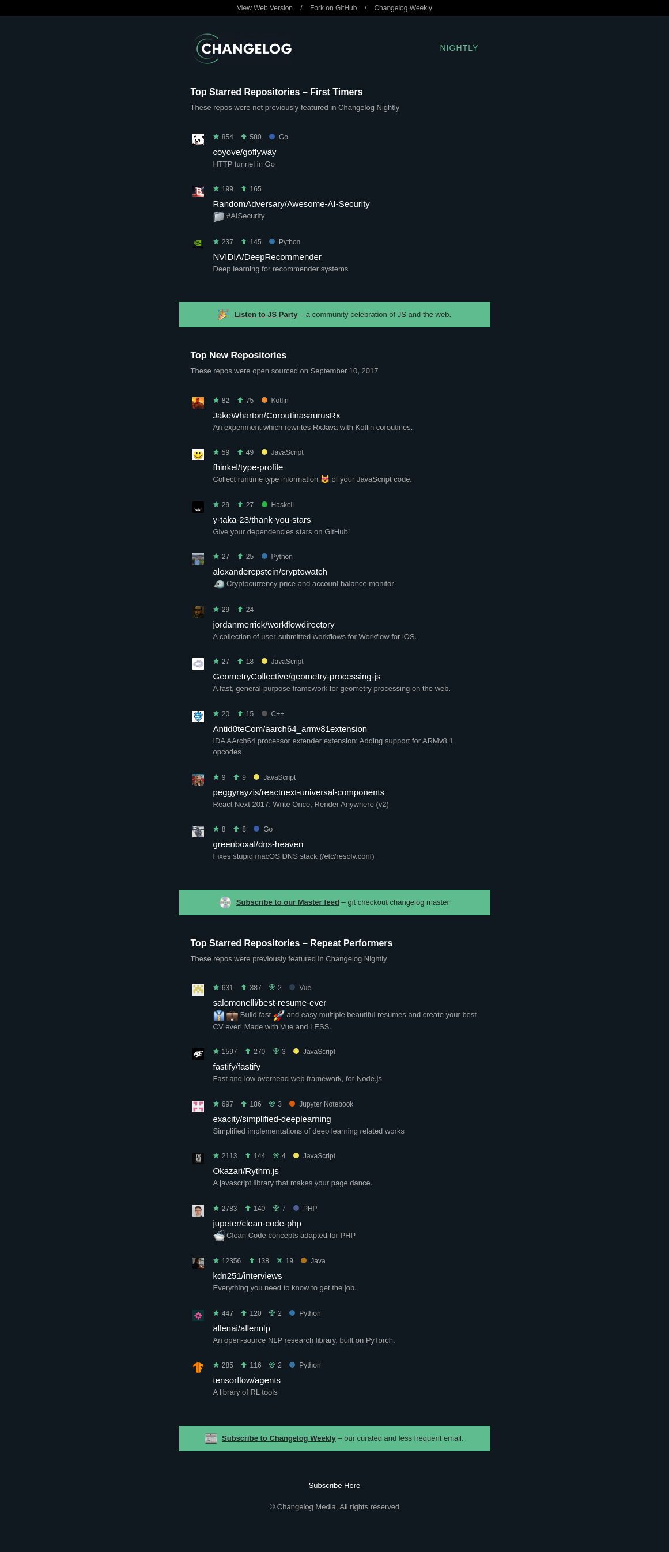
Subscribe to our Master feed (287, 902)
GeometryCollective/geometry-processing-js (297, 676)
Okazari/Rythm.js (246, 1171)
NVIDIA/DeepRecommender (267, 257)
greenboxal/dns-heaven (258, 844)
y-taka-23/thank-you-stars (262, 519)
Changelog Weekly (403, 8)
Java (313, 1261)
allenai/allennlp (241, 1328)
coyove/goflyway (245, 152)
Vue (300, 988)
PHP (305, 1208)
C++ (273, 714)
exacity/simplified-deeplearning (272, 1119)
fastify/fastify (237, 1066)
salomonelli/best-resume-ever (270, 1002)
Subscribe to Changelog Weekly (279, 1438)
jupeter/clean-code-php (257, 1223)
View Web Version (265, 8)
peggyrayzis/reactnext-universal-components (299, 792)
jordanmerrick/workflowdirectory (274, 624)
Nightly (459, 47)
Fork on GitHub (333, 8)
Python (284, 242)
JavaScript (283, 452)
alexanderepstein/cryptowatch (270, 571)
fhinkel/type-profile (248, 467)
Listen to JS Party (266, 314)
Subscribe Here (335, 1485)
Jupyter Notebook (321, 1104)
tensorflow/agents (247, 1380)
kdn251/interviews (247, 1276)
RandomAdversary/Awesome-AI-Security (291, 204)
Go (278, 137)
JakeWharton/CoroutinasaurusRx (277, 415)
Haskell (278, 505)
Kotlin (275, 401)
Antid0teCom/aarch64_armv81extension (290, 729)
